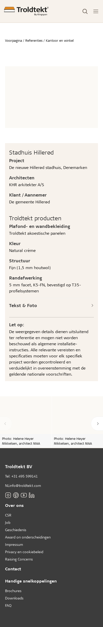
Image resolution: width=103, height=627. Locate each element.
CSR (8, 515)
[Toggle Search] (85, 11)
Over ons (14, 505)
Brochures (13, 590)
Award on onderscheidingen (28, 537)
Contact (13, 568)
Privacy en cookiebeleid (24, 551)
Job (7, 522)
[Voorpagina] (26, 11)
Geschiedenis (15, 529)
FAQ (8, 605)
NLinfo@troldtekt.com (23, 485)
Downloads (14, 598)
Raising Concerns (19, 559)
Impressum (14, 544)
